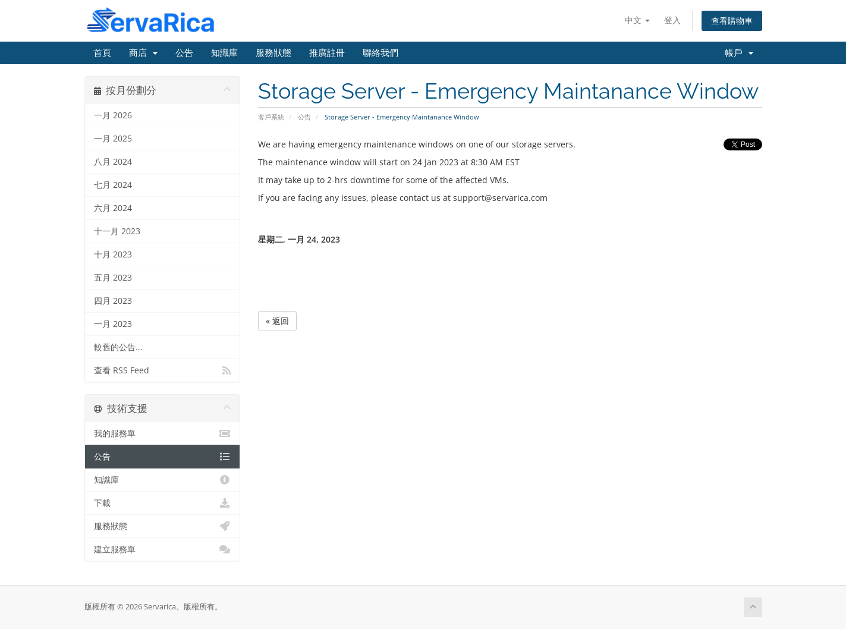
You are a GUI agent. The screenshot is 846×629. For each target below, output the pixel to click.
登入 (672, 20)
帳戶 (739, 53)
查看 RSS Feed (162, 370)
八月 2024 (113, 161)
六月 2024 (113, 208)
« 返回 (277, 320)
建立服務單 (162, 549)
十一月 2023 (117, 231)
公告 (184, 53)
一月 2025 (113, 138)
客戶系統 (271, 116)
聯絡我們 (380, 53)
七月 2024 (113, 185)
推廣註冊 (327, 53)
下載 (162, 503)
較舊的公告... (118, 347)
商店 (143, 53)
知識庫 (224, 53)
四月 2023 (113, 300)
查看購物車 (732, 20)
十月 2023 (113, 254)
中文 (637, 20)
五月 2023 (113, 277)
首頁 (102, 53)
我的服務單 (162, 433)
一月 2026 (113, 115)
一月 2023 (113, 324)
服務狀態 (273, 53)
